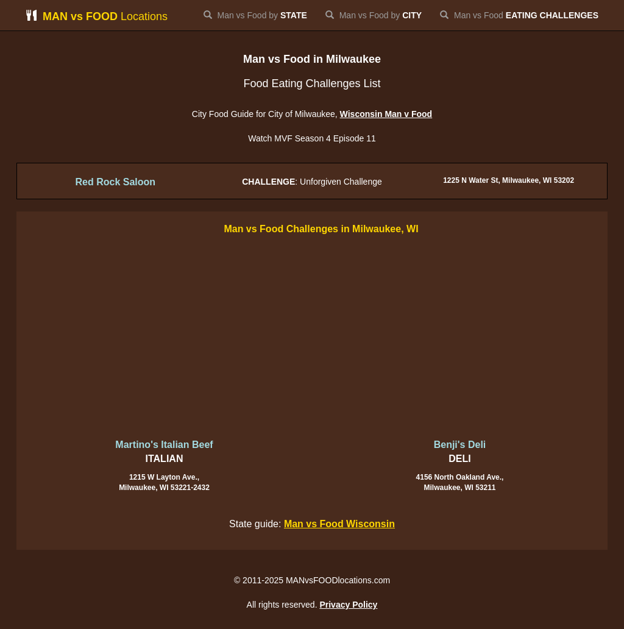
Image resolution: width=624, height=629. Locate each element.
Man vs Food (519, 15)
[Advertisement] (312, 337)
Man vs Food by (255, 15)
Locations (97, 16)
